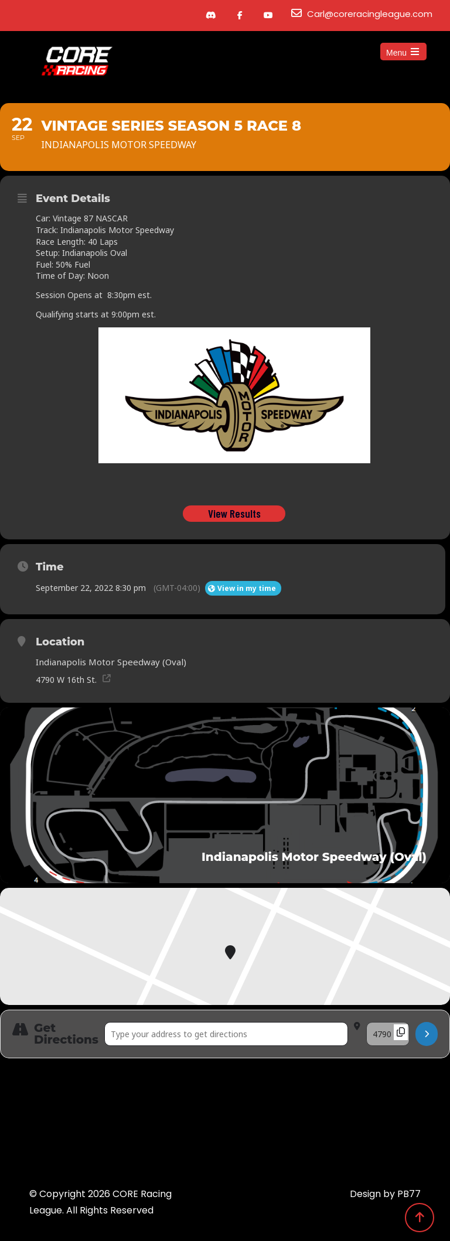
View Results (234, 515)
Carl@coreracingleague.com (369, 14)
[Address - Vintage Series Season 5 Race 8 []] (226, 1036)
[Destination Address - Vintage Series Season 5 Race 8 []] (388, 1036)
